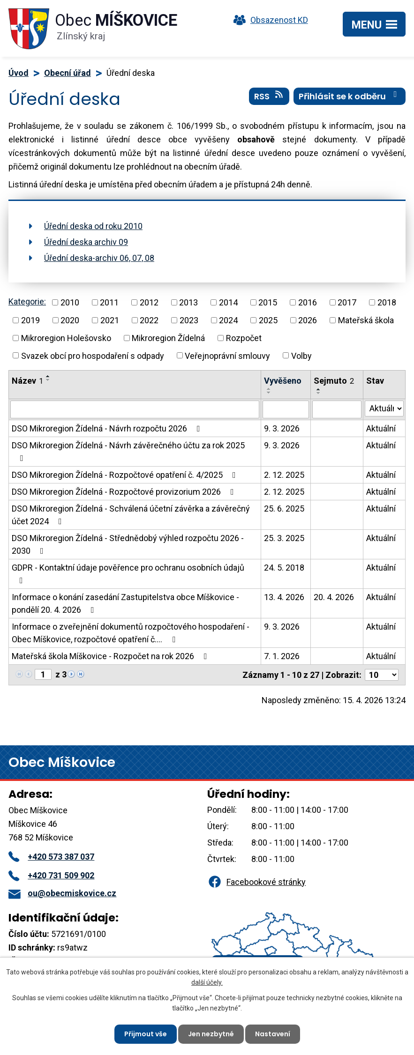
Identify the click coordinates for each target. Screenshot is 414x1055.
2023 (189, 320)
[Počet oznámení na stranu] (382, 675)
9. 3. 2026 (282, 428)
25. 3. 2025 (284, 538)
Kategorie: (27, 301)
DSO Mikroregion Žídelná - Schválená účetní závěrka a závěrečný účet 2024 (131, 515)
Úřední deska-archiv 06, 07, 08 (99, 258)
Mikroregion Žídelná (168, 338)
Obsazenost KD (268, 20)
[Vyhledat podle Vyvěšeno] (286, 409)
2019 (30, 320)
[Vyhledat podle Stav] (384, 408)
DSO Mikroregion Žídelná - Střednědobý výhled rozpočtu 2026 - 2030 (128, 544)
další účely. (207, 982)
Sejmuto (334, 381)
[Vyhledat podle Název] (134, 409)
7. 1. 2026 (282, 656)
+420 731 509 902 (51, 875)
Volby (301, 355)
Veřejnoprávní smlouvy (227, 355)
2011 (109, 302)
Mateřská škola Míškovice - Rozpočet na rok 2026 (111, 656)
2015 (267, 302)
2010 (69, 302)
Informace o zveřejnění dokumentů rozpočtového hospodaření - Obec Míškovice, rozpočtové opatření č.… (130, 633)
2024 (228, 320)
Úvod (18, 73)
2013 (188, 302)
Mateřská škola (366, 320)
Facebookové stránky (256, 882)
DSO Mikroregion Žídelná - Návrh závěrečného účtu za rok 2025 (128, 451)
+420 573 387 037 (51, 857)
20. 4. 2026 (334, 597)
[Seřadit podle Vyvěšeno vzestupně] (269, 389)
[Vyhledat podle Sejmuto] (336, 409)
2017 (347, 302)
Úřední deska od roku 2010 (93, 226)
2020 (69, 320)
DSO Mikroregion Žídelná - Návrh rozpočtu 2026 (108, 428)
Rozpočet (244, 338)
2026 (307, 320)
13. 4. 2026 (284, 597)
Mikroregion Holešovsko (66, 338)
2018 (386, 302)
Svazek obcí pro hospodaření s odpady (92, 355)
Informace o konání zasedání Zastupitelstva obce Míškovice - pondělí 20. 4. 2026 (125, 603)
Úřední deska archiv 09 (86, 242)
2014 (228, 302)
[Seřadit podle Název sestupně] (48, 380)
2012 (149, 302)
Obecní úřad (67, 73)
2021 (109, 320)
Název (27, 381)
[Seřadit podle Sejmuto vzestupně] (319, 389)
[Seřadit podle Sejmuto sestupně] (319, 393)
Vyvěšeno (282, 381)
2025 (268, 320)
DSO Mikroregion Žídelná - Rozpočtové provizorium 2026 (125, 492)
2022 (149, 320)
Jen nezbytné (211, 1034)
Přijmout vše (145, 1034)
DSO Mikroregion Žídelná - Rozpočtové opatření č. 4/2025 (126, 475)
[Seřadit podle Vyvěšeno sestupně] (269, 392)
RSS (269, 96)
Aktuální (381, 428)
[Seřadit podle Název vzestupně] (48, 376)
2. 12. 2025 (284, 475)
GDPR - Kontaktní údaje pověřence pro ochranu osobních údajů (128, 574)
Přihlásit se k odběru (350, 96)
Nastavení (272, 1034)
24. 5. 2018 (284, 567)
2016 (307, 302)
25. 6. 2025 (284, 508)
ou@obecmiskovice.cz (62, 893)
